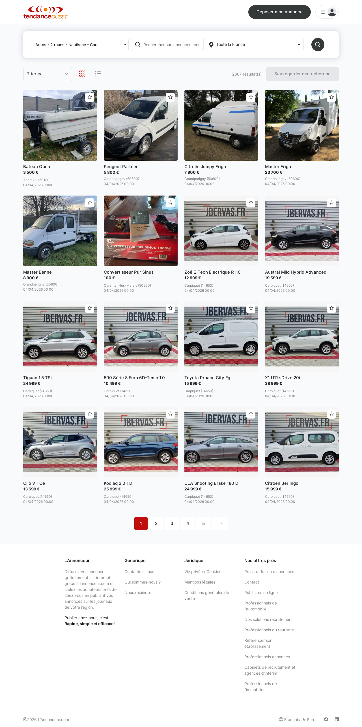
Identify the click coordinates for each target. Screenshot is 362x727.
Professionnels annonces (267, 656)
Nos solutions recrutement (268, 619)
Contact (251, 582)
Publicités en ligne (261, 592)
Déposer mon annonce (280, 11)
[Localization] (254, 44)
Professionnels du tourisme (269, 629)
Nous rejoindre (137, 592)
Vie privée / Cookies (202, 571)
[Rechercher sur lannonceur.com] (173, 44)
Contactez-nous (139, 571)
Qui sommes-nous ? (142, 582)
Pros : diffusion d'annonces (269, 571)
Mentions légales (199, 582)
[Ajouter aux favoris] (89, 97)
